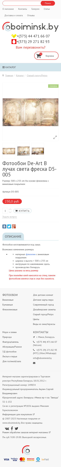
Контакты (22, 8)
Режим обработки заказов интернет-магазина (26, 432)
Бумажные (7, 304)
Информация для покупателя (18, 414)
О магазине (8, 8)
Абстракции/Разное (12, 346)
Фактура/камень (10, 341)
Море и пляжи (9, 332)
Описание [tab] (13, 236)
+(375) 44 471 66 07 (33, 36)
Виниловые (8, 299)
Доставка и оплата (13, 15)
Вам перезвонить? (30, 47)
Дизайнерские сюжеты (44, 309)
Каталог (9, 67)
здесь (47, 264)
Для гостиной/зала (11, 361)
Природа (7, 337)
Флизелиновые (9, 309)
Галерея (35, 8)
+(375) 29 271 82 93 (33, 41)
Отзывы (31, 15)
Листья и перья (9, 356)
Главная (9, 75)
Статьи (47, 8)
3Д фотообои (9, 351)
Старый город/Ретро (37, 75)
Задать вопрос (9, 216)
